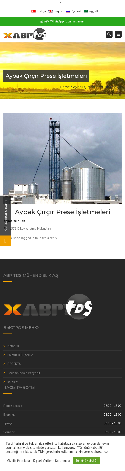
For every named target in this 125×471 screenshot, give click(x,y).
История (13, 346)
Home (65, 87)
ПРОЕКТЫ (14, 364)
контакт (12, 382)
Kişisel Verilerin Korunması (51, 461)
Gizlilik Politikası (18, 461)
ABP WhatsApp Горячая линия (62, 21)
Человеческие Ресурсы (23, 373)
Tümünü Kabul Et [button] (86, 461)
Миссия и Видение (20, 355)
